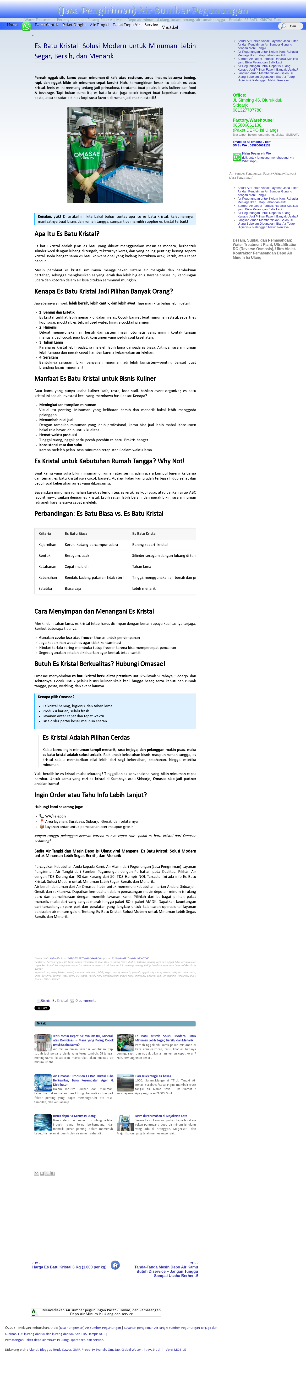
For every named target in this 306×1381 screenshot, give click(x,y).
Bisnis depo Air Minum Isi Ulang (74, 1124)
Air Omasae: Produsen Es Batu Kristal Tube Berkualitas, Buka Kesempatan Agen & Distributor (74, 1089)
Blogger (45, 1350)
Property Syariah (94, 1350)
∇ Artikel (170, 27)
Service (151, 24)
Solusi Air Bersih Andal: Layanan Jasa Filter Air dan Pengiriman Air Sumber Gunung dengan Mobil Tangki (268, 44)
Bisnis (45, 1001)
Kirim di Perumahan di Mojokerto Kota (156, 1124)
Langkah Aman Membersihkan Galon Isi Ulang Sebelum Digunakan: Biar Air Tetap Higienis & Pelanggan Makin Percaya (266, 76)
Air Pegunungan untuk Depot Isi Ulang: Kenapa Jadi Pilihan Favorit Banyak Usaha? (268, 67)
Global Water (131, 1350)
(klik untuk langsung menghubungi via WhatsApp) (268, 157)
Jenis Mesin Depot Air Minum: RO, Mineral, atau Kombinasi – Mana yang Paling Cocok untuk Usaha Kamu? (74, 1049)
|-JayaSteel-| (153, 1350)
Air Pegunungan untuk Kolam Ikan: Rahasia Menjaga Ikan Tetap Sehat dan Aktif (268, 53)
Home (12, 24)
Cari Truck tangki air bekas (156, 1085)
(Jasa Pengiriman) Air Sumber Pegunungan (153, 10)
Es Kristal (60, 1001)
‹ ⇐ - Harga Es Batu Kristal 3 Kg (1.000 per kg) (69, 1265)
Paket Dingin (74, 24)
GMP (76, 1350)
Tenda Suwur (62, 1350)
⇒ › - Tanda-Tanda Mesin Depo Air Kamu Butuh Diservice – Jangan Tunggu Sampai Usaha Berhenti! (166, 1269)
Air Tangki (99, 24)
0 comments (86, 1001)
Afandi (33, 1350)
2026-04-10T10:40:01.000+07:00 (130, 958)
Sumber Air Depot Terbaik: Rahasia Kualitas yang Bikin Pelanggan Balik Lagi (268, 60)
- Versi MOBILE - (175, 1350)
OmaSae (114, 1350)
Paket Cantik (46, 24)
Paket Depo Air (126, 24)
